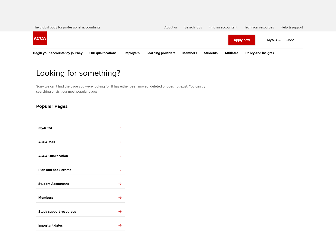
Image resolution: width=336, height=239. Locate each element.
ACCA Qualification (80, 156)
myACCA (80, 128)
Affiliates (231, 53)
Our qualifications (103, 53)
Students (211, 53)
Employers (131, 53)
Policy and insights (259, 53)
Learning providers (161, 53)
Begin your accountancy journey (57, 53)
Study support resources (80, 211)
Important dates (80, 225)
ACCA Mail (80, 142)
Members (189, 53)
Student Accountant (80, 184)
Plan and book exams (80, 170)
